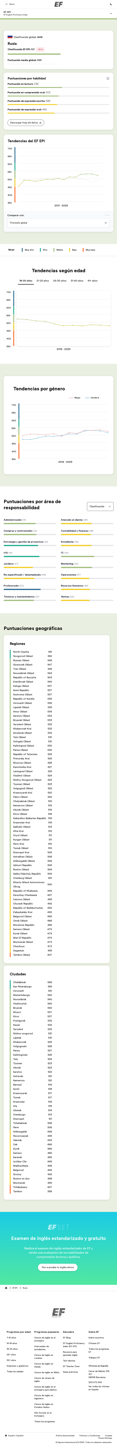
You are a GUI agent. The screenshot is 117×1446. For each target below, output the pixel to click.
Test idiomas (69, 1360)
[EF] (58, 4)
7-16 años (11, 1337)
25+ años (11, 1354)
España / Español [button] (14, 1436)
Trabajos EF (94, 1357)
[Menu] (110, 13)
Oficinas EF (94, 1343)
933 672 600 (95, 1382)
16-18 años (12, 1343)
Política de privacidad (65, 1436)
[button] (10, 4)
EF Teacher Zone (71, 1366)
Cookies (108, 1436)
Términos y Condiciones (89, 1436)
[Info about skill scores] (107, 78)
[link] (15, 13)
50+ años (11, 1360)
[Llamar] (111, 4)
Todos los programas (44, 1421)
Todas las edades (15, 1371)
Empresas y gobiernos (17, 1366)
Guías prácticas (70, 1372)
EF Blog (67, 1337)
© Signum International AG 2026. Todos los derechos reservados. (84, 1442)
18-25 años (12, 1349)
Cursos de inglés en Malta (46, 1372)
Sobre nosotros (96, 1337)
